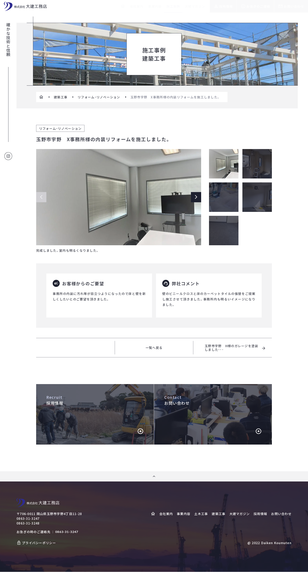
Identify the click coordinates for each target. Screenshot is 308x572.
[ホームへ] (122, 6)
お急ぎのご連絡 (258, 6)
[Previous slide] (41, 197)
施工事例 (173, 6)
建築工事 (60, 97)
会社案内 (136, 6)
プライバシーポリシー (39, 543)
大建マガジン (195, 6)
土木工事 (201, 514)
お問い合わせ (294, 6)
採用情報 (226, 6)
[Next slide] (196, 197)
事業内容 (155, 6)
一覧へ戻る (154, 347)
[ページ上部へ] (154, 476)
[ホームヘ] (153, 514)
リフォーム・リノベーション (99, 97)
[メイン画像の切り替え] (223, 163)
